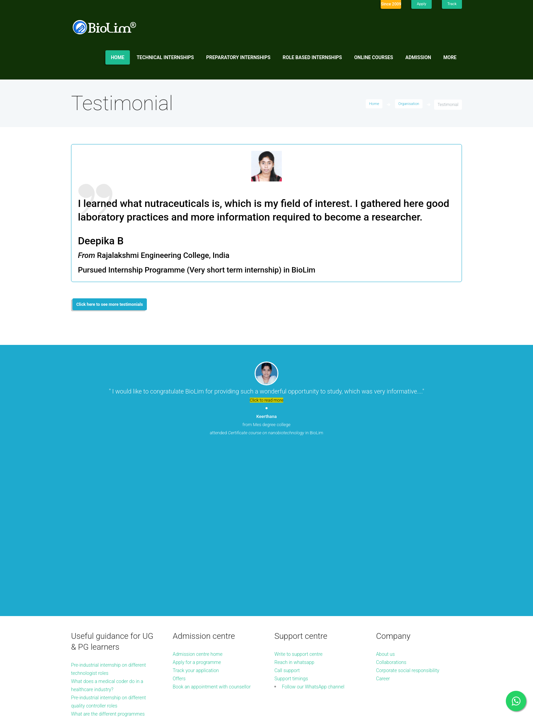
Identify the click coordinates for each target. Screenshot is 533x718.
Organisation (407, 104)
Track (452, 4)
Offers (180, 526)
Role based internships (312, 57)
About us (386, 501)
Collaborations (393, 510)
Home (117, 57)
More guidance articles (98, 586)
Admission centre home (201, 501)
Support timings (293, 526)
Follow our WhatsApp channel (317, 534)
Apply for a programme (200, 510)
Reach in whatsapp (297, 510)
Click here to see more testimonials (115, 305)
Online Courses (373, 57)
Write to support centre (301, 501)
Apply (420, 4)
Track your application (199, 518)
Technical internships (165, 57)
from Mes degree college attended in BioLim (266, 427)
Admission (418, 57)
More (450, 57)
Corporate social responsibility (412, 518)
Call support (288, 518)
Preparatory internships (238, 57)
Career (384, 526)
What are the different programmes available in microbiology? (100, 569)
